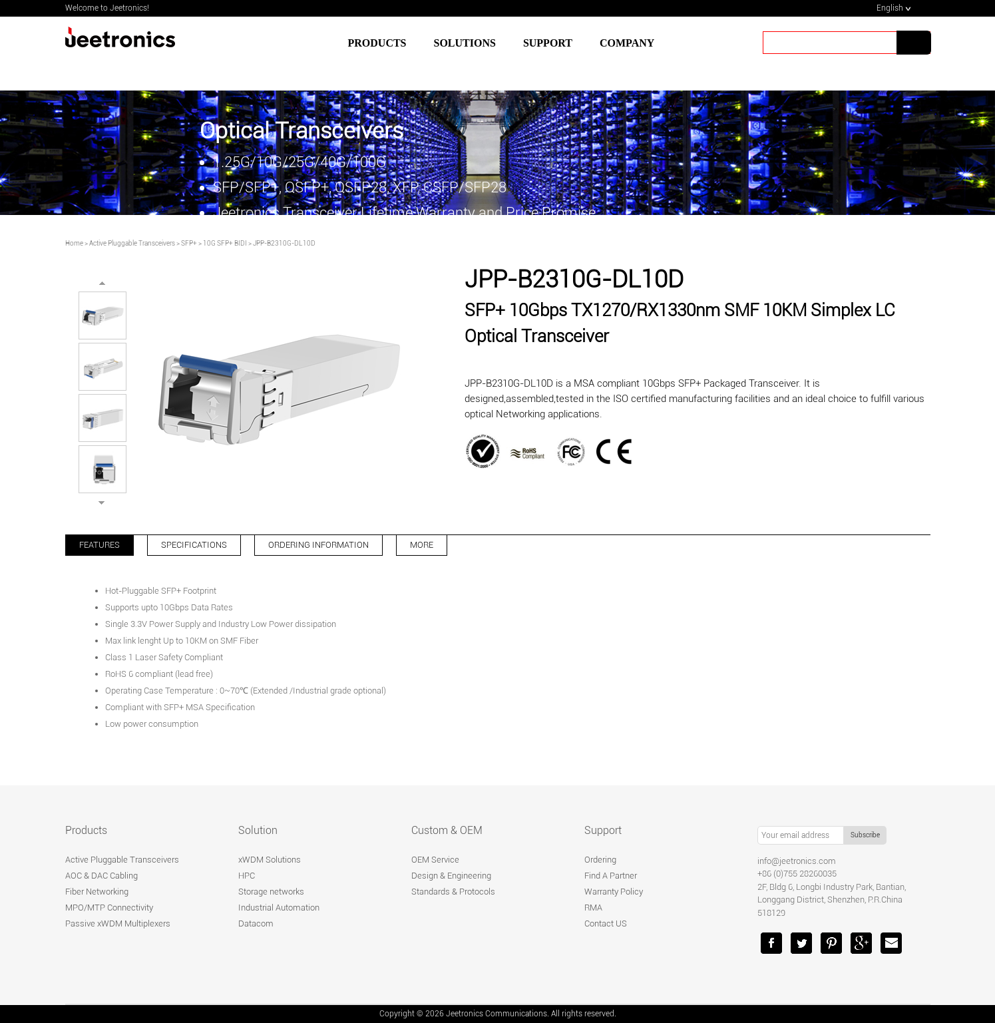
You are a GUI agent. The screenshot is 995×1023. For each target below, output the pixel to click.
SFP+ (189, 243)
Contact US (605, 923)
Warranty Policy (613, 892)
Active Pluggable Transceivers (132, 243)
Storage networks (271, 892)
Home (74, 243)
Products (377, 43)
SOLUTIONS (465, 43)
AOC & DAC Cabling (101, 876)
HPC (246, 876)
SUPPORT (547, 43)
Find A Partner (610, 876)
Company (627, 43)
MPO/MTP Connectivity (109, 908)
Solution (258, 830)
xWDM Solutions (269, 860)
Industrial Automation (278, 908)
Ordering (600, 860)
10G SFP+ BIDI (225, 243)
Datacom (256, 923)
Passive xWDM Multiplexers (117, 923)
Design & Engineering (451, 876)
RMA (593, 908)
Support (603, 830)
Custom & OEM (447, 830)
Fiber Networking (96, 892)
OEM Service (435, 860)
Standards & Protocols (453, 892)
